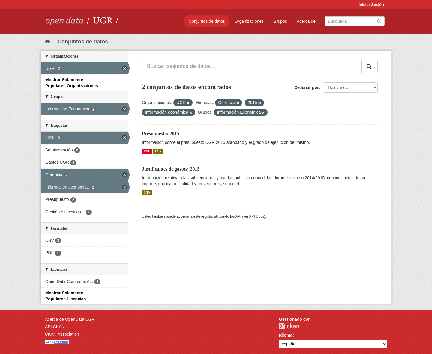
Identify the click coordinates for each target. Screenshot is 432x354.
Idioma (285, 335)
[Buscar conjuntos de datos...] (252, 66)
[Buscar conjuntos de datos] (355, 21)
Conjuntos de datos (207, 21)
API (238, 216)
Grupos (280, 21)
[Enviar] (379, 20)
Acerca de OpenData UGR (70, 319)
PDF (147, 151)
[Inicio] (47, 42)
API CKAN (54, 326)
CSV (158, 151)
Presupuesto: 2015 (160, 133)
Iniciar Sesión (371, 4)
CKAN (289, 326)
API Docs (256, 216)
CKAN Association (62, 334)
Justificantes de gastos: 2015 (171, 168)
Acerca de (306, 21)
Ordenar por (307, 87)
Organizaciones (249, 21)
